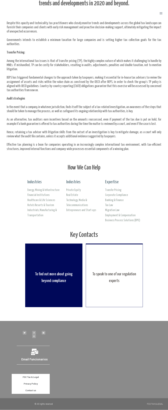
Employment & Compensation (120, 215)
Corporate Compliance (116, 195)
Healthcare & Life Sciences (41, 200)
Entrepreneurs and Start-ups (81, 210)
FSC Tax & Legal (31, 377)
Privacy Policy (31, 384)
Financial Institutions (38, 195)
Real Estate (72, 195)
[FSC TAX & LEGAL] (17, 13)
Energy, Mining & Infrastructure (43, 190)
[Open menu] (161, 13)
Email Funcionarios (34, 359)
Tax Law (109, 205)
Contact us (30, 390)
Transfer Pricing (113, 190)
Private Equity (73, 190)
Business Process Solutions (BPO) (122, 220)
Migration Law (112, 210)
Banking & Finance (114, 200)
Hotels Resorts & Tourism (40, 205)
